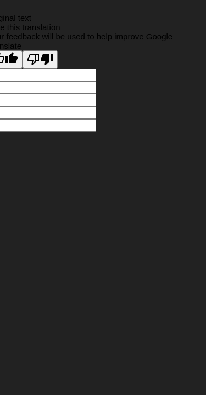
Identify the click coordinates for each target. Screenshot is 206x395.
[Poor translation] (40, 59)
